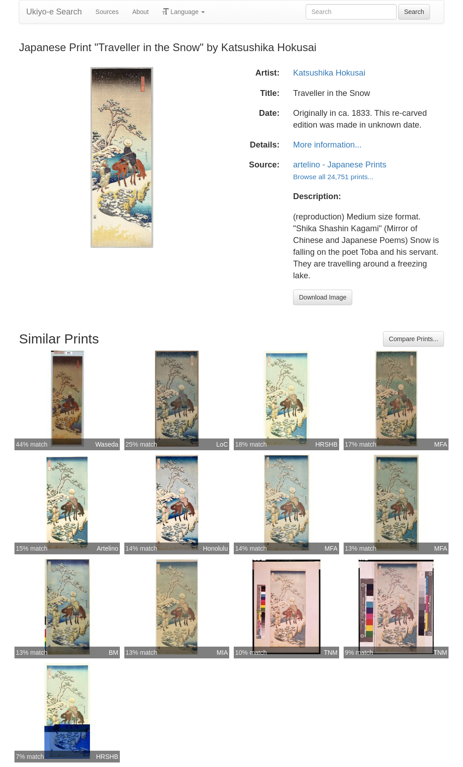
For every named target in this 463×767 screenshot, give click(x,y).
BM (113, 652)
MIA (222, 652)
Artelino (107, 548)
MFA (440, 444)
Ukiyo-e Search (54, 11)
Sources (106, 11)
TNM (330, 652)
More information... (327, 144)
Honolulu (215, 548)
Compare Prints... (413, 339)
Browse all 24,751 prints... (333, 177)
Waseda (106, 444)
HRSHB (326, 444)
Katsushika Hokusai (329, 72)
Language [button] (183, 11)
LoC (222, 444)
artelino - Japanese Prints (339, 164)
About (140, 11)
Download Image (322, 297)
